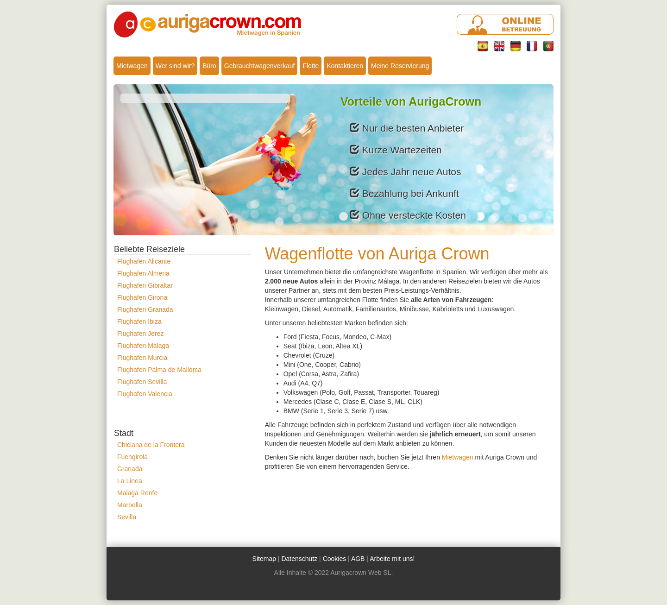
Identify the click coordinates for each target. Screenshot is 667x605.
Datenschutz (299, 558)
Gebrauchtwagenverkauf (259, 65)
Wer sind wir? (175, 65)
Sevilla (126, 517)
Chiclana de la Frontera (151, 444)
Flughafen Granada (145, 309)
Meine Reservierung (400, 65)
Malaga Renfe (137, 493)
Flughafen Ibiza (139, 321)
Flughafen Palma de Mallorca (159, 369)
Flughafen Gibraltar (145, 285)
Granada (129, 469)
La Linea (129, 481)
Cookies (334, 558)
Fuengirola (132, 456)
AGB (358, 558)
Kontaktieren (345, 65)
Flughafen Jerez (140, 333)
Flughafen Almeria (143, 273)
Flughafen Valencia (144, 393)
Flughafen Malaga (143, 345)
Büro (209, 65)
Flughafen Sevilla (142, 381)
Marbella (129, 505)
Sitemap (264, 558)
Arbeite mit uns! (392, 558)
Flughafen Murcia (142, 357)
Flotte (310, 65)
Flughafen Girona (142, 297)
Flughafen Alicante (143, 261)
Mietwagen (132, 65)
